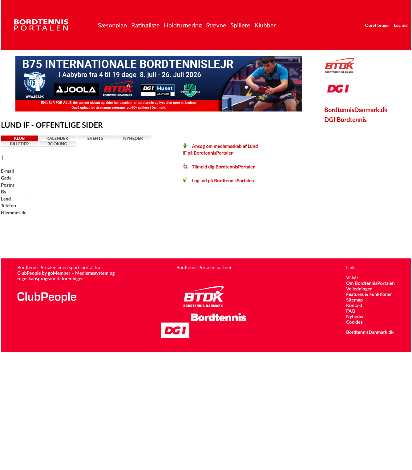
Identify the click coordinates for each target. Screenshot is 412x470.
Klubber (265, 25)
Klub (19, 138)
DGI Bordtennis (345, 119)
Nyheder (133, 138)
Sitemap (354, 299)
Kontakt (354, 305)
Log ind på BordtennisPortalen (218, 180)
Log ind (401, 25)
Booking (57, 143)
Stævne (216, 25)
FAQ (350, 311)
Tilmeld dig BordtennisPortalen (219, 166)
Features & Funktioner (369, 294)
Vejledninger (359, 288)
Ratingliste (145, 25)
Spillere (240, 25)
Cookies (354, 322)
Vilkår (352, 277)
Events (95, 138)
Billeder (19, 143)
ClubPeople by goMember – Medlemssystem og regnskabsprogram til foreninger (66, 275)
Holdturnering (183, 25)
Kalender (57, 138)
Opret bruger (377, 25)
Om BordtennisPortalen (370, 283)
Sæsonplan (112, 25)
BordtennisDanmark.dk (356, 109)
